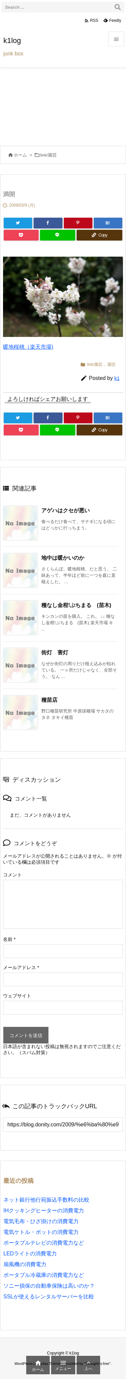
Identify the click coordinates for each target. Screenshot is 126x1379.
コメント (12, 874)
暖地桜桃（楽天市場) (28, 347)
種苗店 (49, 700)
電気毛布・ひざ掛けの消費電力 (41, 1221)
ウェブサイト (17, 995)
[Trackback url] (63, 1124)
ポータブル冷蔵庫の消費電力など (43, 1275)
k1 (117, 378)
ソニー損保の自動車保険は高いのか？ (49, 1286)
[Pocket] (21, 235)
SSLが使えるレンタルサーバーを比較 (48, 1296)
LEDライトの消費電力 (30, 1253)
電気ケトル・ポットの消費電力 (41, 1232)
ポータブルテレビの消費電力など (43, 1243)
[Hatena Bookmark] (108, 223)
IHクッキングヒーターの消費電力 (43, 1210)
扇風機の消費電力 (24, 1264)
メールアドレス (21, 967)
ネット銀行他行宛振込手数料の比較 (46, 1200)
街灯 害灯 (54, 652)
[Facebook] (48, 223)
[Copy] (99, 235)
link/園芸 (48, 155)
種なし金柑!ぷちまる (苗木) (76, 605)
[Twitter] (18, 223)
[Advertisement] (63, 105)
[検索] (118, 7)
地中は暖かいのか (62, 558)
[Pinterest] (78, 223)
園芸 (112, 364)
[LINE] (57, 235)
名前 (9, 939)
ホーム (20, 155)
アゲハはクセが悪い (65, 510)
